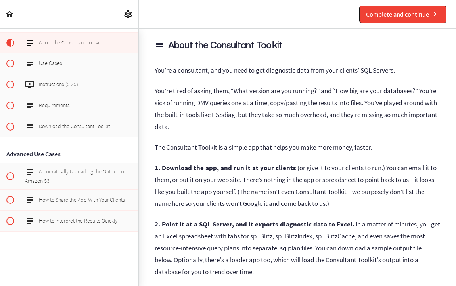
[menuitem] (128, 14)
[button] (10, 14)
